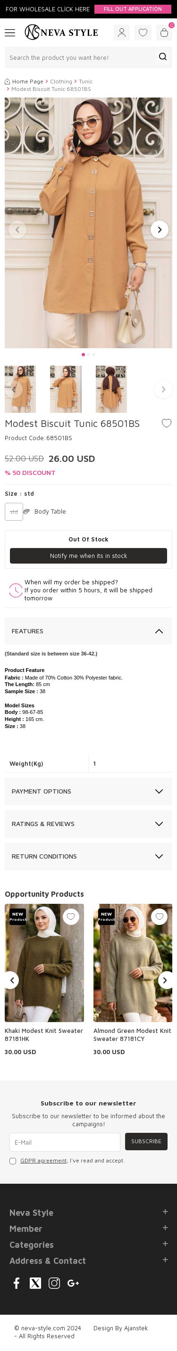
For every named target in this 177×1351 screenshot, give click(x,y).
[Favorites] (143, 33)
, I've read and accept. (67, 1160)
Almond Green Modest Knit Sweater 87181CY (132, 1034)
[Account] (122, 33)
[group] (88, 223)
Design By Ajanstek (120, 1328)
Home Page (24, 81)
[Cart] (164, 33)
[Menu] (10, 32)
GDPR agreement (43, 1160)
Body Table (44, 511)
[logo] (61, 32)
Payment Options (41, 791)
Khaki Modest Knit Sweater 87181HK (44, 1034)
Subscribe (146, 1141)
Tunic (86, 81)
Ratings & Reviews (43, 823)
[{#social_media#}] (16, 1283)
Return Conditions (44, 856)
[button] (83, 354)
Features (27, 631)
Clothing (61, 81)
